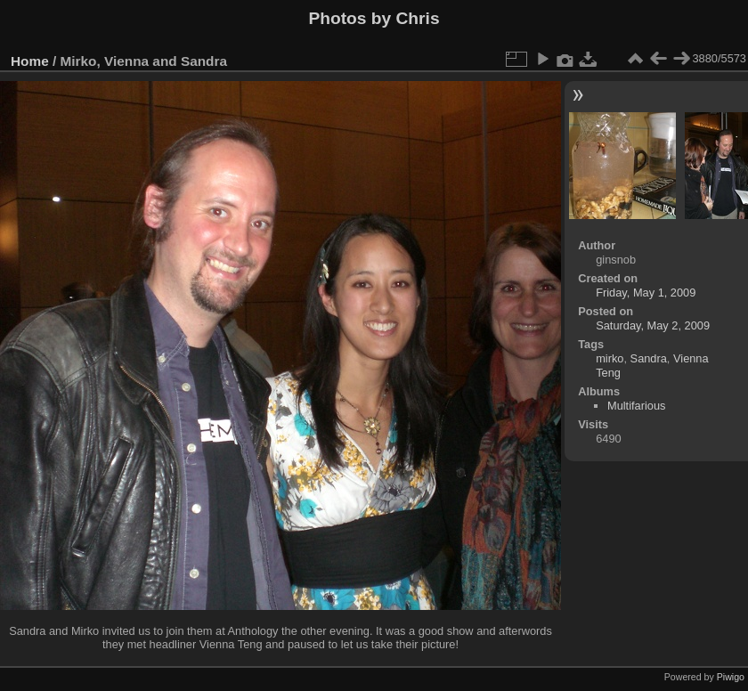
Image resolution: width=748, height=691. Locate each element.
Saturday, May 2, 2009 (653, 325)
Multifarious (636, 405)
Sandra (648, 358)
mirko (609, 358)
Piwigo (730, 676)
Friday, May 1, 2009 (645, 292)
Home (30, 61)
